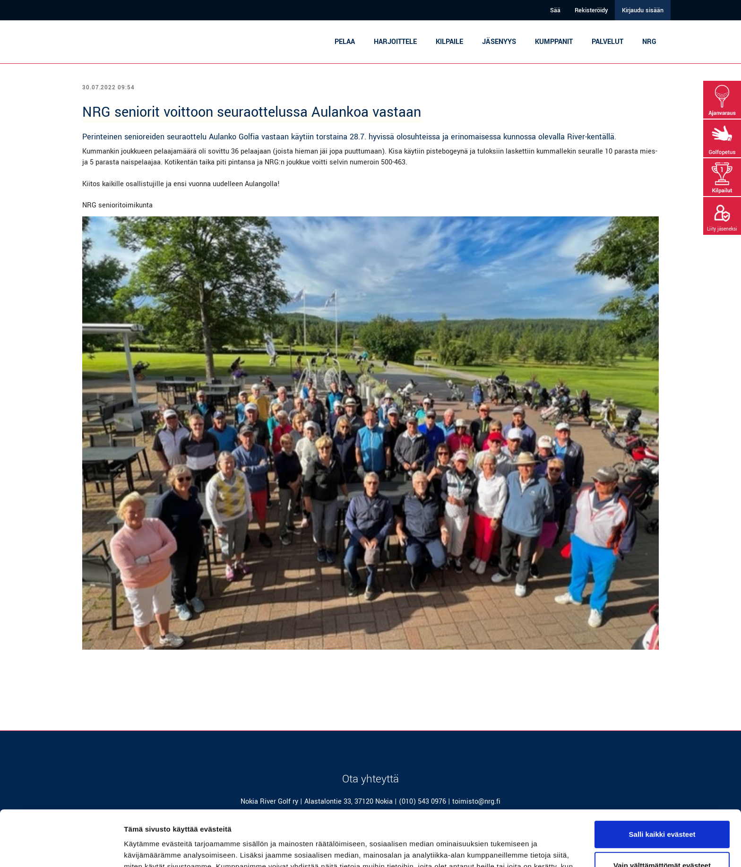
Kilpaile (449, 42)
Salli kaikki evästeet (662, 779)
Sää (555, 10)
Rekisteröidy (591, 10)
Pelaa (345, 42)
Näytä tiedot (144, 848)
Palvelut (607, 42)
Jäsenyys (499, 42)
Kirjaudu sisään (642, 10)
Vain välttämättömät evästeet (662, 810)
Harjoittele (395, 42)
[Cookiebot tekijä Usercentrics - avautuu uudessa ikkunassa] (61, 848)
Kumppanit (554, 42)
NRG (649, 42)
